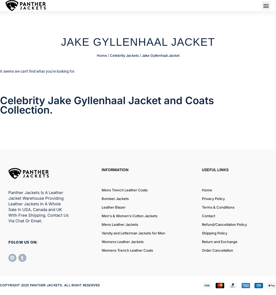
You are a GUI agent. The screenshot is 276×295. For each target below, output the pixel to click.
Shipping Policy (214, 233)
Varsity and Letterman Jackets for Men (133, 233)
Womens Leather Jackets (123, 242)
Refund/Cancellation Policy (224, 224)
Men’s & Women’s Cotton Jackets (129, 216)
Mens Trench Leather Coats (125, 190)
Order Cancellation (217, 250)
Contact (208, 216)
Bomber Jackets (115, 198)
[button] (266, 5)
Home (102, 55)
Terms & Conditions (218, 207)
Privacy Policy (213, 198)
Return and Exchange (219, 242)
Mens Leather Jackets (120, 224)
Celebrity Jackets (124, 55)
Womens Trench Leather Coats (127, 250)
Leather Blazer (114, 207)
